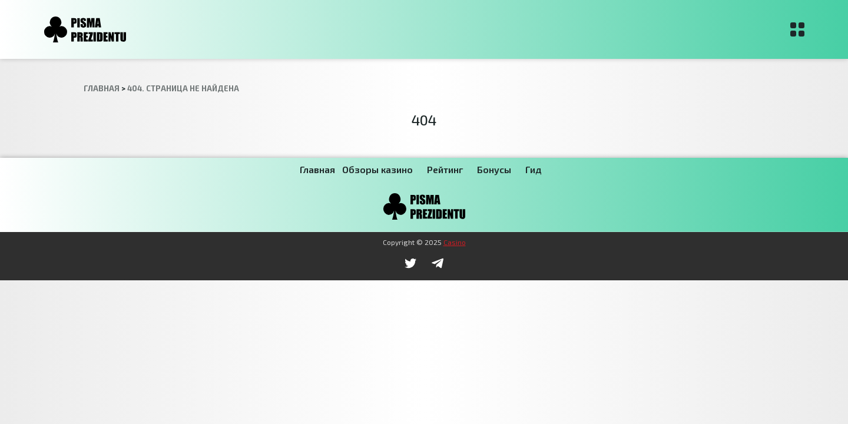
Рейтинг (445, 169)
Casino (454, 242)
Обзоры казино (377, 169)
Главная (317, 169)
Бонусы (494, 169)
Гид (533, 169)
